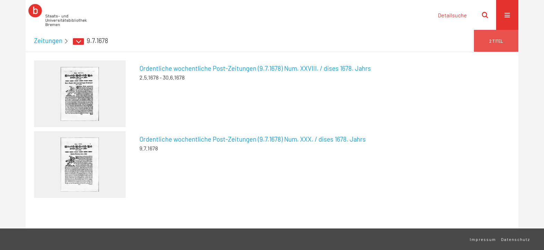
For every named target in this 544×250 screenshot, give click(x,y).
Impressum (483, 239)
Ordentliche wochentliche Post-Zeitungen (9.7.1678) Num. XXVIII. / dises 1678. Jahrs (255, 68)
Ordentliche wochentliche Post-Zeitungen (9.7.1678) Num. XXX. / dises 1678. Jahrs (252, 139)
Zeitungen (48, 40)
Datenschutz (515, 239)
